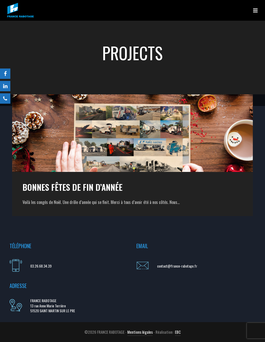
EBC (178, 332)
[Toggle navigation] (255, 10)
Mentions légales (140, 332)
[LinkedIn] (5, 86)
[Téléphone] (5, 98)
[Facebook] (5, 74)
